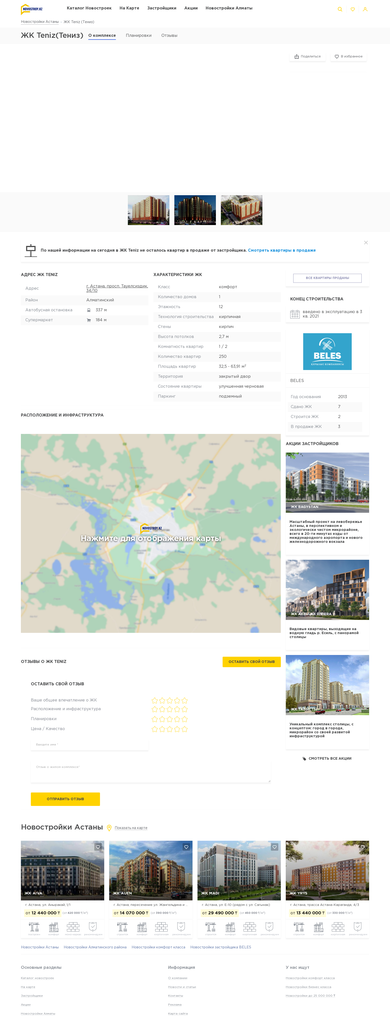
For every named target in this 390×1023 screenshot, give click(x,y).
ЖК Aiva (33, 893)
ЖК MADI (210, 893)
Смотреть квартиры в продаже (282, 250)
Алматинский (100, 300)
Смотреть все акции (326, 759)
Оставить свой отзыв (252, 661)
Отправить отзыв (65, 799)
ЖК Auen (122, 893)
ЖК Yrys (298, 893)
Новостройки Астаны (40, 21)
